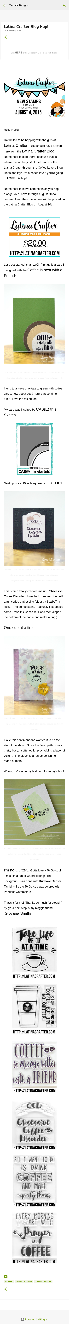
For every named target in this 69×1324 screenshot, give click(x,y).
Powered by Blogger (34, 1319)
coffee (8, 1281)
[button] (6, 37)
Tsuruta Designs (19, 5)
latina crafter (43, 1281)
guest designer (24, 1281)
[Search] (64, 5)
